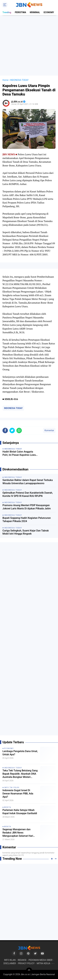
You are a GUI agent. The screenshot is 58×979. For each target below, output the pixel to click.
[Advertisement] (29, 45)
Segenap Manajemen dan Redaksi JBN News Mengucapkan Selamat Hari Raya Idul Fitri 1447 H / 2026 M (19, 832)
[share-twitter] (12, 430)
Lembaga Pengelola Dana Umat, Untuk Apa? (20, 753)
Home (5, 80)
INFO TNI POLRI (11, 787)
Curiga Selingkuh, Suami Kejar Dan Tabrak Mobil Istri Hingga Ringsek (25, 532)
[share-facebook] (5, 430)
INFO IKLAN (10, 960)
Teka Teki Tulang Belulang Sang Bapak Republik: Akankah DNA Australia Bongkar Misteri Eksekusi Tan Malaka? (20, 774)
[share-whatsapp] (19, 430)
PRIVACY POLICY (26, 963)
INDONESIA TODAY (13, 408)
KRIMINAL (35, 12)
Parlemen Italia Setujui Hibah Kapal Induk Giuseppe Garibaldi (19, 812)
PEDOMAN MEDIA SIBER (40, 960)
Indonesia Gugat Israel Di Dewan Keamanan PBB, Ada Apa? (17, 793)
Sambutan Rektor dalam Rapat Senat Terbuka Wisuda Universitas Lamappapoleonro (27, 482)
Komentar (49, 430)
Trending (6, 12)
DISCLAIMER (9, 963)
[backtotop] (29, 971)
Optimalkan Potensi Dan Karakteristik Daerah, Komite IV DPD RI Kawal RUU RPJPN (27, 494)
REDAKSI (22, 960)
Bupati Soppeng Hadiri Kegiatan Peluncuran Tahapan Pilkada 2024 (26, 519)
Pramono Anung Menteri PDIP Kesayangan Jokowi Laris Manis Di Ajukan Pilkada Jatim (26, 507)
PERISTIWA (20, 12)
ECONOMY (49, 12)
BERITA (7, 807)
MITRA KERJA (43, 963)
